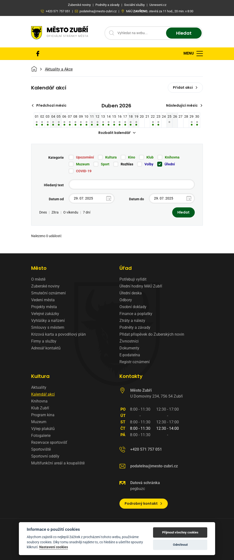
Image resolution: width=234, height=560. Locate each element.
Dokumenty (129, 348)
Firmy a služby (43, 341)
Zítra (55, 212)
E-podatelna (129, 355)
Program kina (42, 415)
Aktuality (38, 387)
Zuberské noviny (45, 286)
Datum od (56, 199)
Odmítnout (180, 544)
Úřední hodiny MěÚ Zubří (140, 286)
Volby (148, 164)
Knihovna (172, 157)
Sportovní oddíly (45, 456)
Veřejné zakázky (45, 313)
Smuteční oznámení (48, 293)
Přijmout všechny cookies (180, 532)
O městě (38, 279)
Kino (131, 157)
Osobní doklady (132, 306)
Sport (105, 164)
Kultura (111, 157)
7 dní (86, 212)
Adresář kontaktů (46, 348)
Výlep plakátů (43, 428)
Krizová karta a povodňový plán (58, 334)
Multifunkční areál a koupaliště (58, 463)
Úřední (170, 164)
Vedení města (43, 300)
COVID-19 (83, 171)
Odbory (125, 300)
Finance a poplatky (135, 313)
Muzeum (83, 164)
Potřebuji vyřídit (132, 279)
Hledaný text (54, 185)
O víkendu (70, 212)
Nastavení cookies (53, 547)
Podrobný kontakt (144, 503)
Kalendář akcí (43, 394)
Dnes (43, 212)
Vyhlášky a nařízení (48, 320)
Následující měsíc (184, 105)
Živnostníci (129, 341)
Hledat (184, 33)
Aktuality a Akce (59, 69)
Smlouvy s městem (47, 327)
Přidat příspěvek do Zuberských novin (151, 334)
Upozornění (85, 157)
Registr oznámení (134, 361)
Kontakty (131, 376)
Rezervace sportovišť (49, 442)
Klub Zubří (40, 408)
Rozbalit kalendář (117, 132)
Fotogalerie (41, 435)
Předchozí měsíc (48, 105)
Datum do (136, 199)
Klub (150, 157)
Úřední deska (130, 293)
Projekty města (44, 306)
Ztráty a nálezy (132, 320)
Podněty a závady (134, 327)
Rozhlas (127, 164)
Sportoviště (41, 449)
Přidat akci (185, 87)
